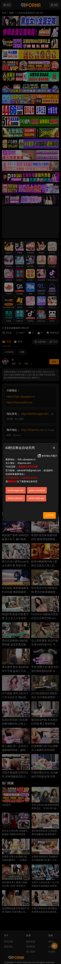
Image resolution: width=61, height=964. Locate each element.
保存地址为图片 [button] (47, 456)
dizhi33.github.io (15, 498)
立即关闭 (49, 515)
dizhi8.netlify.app (36, 498)
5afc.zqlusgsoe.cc (27, 459)
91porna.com (24, 463)
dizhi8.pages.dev (16, 490)
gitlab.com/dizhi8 (37, 490)
